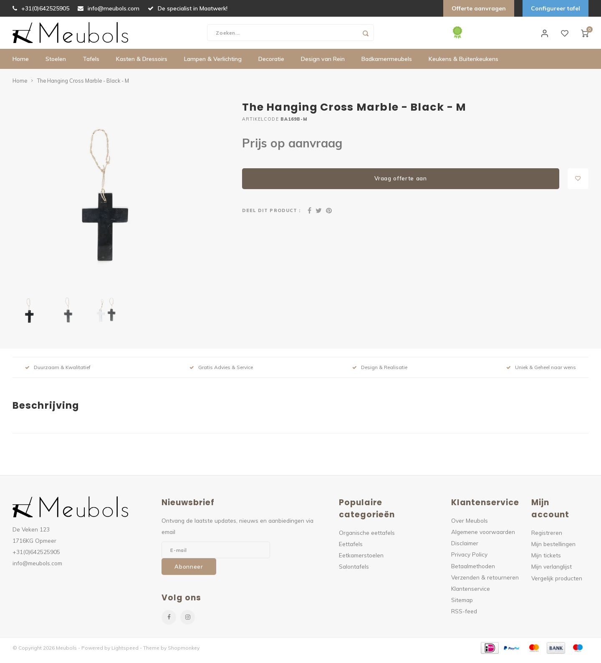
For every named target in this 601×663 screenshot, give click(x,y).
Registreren (546, 538)
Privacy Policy (469, 559)
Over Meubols (469, 525)
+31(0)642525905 (41, 8)
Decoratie (271, 64)
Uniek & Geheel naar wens (541, 372)
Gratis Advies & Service (221, 372)
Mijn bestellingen (553, 549)
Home (21, 64)
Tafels (91, 64)
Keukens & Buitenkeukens (463, 64)
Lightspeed (125, 653)
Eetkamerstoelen (361, 560)
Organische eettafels (367, 538)
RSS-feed (464, 616)
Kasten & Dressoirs (141, 64)
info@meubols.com (108, 8)
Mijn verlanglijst (551, 571)
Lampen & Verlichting (213, 64)
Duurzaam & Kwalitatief (58, 372)
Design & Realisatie (379, 372)
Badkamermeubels (386, 64)
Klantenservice (470, 593)
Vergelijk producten (556, 583)
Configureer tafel (555, 8)
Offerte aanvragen (479, 8)
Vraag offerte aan (400, 183)
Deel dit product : (271, 216)
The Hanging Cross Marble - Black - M (83, 86)
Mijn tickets (546, 560)
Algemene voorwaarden (483, 537)
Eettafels (351, 549)
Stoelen (55, 64)
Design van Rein (323, 64)
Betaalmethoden (473, 571)
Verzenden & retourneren (485, 582)
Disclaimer (464, 548)
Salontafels (354, 571)
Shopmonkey (183, 653)
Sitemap (462, 605)
